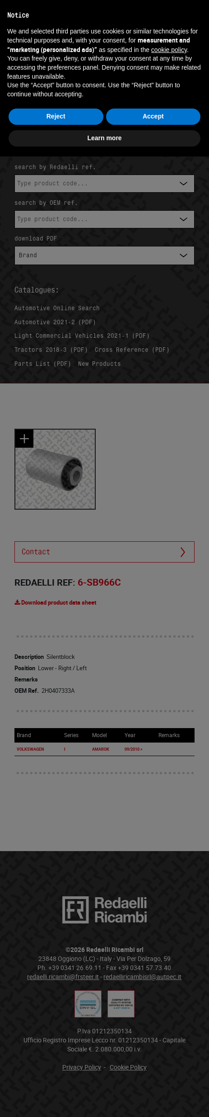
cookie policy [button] (169, 49)
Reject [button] (55, 116)
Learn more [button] (104, 138)
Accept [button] (153, 116)
